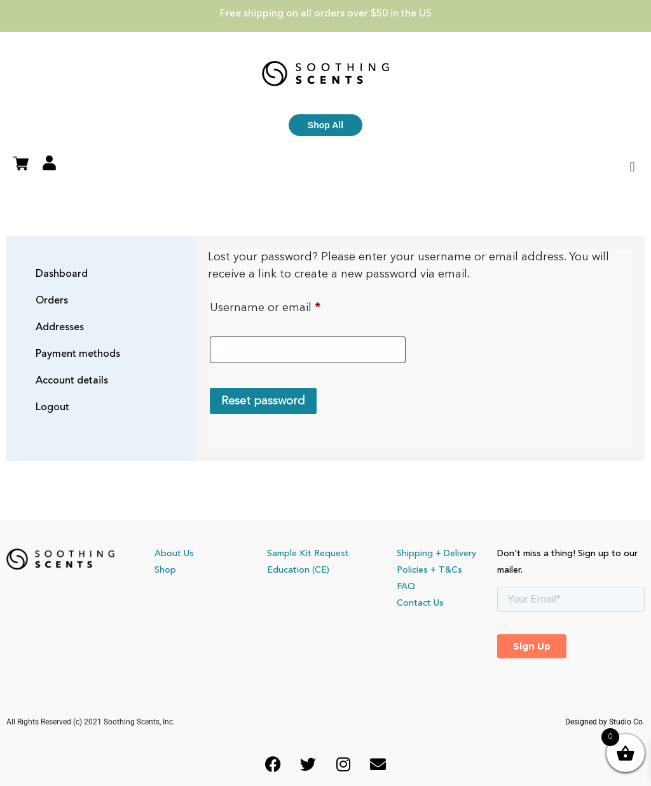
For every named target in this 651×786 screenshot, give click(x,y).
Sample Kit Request (308, 553)
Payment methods (78, 354)
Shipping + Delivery (436, 553)
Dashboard (62, 274)
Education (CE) (298, 570)
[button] (632, 166)
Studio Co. (627, 721)
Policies (412, 570)
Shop (165, 570)
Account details (72, 381)
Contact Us (420, 603)
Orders (52, 301)
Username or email (289, 305)
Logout (52, 408)
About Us (174, 553)
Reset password (263, 401)
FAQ (406, 586)
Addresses (60, 328)
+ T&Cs (446, 570)
